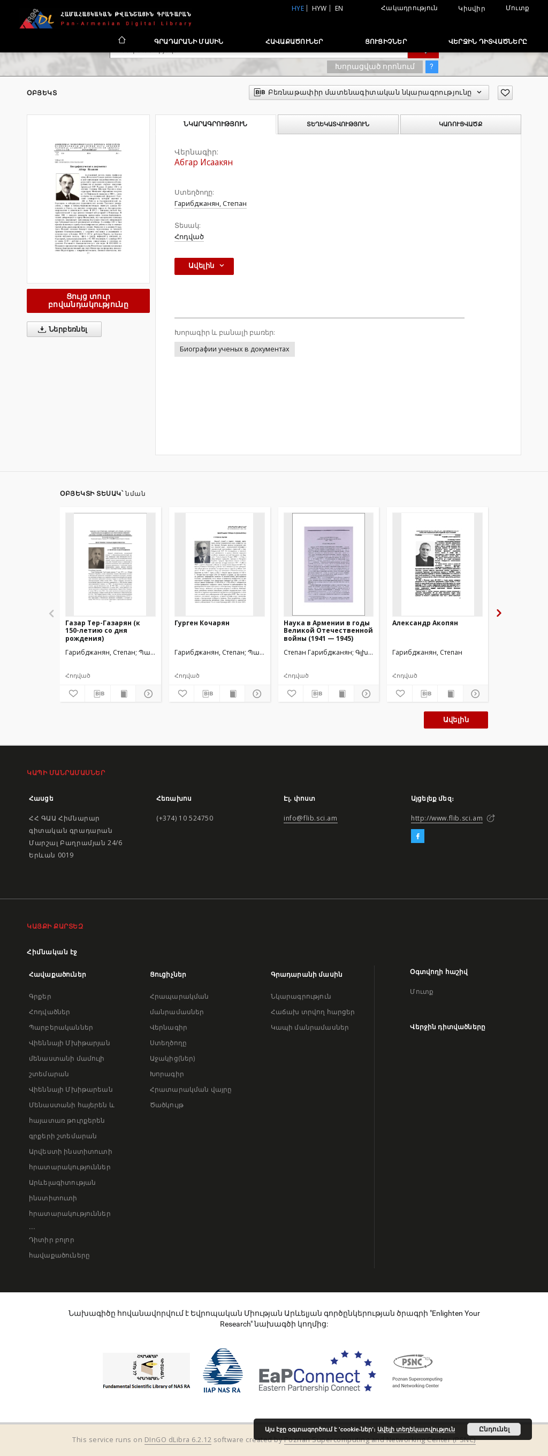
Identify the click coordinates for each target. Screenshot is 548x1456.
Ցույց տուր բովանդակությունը (88, 300)
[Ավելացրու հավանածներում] (505, 93)
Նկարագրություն (301, 996)
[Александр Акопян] (437, 564)
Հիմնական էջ (52, 951)
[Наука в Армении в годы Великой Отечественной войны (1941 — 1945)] (329, 564)
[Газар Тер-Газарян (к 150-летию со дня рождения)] (110, 564)
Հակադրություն (409, 7)
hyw (319, 8)
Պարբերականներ (61, 1027)
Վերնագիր (168, 1027)
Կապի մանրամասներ (310, 1027)
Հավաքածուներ (294, 41)
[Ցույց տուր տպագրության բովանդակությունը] (123, 694)
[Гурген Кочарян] (219, 564)
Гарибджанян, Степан (210, 203)
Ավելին (456, 720)
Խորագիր (167, 1073)
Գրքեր (40, 996)
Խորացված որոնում (375, 66)
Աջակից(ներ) (172, 1058)
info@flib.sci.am (311, 818)
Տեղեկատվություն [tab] (338, 124)
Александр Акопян (425, 622)
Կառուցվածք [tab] (460, 124)
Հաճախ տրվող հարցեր (313, 1011)
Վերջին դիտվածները (487, 41)
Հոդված (189, 236)
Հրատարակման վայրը (191, 1089)
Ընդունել (494, 1429)
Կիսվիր (471, 8)
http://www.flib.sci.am (447, 818)
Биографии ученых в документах (235, 349)
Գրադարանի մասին (189, 41)
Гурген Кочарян (202, 622)
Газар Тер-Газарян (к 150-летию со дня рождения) (102, 630)
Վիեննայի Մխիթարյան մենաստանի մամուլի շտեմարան (69, 1058)
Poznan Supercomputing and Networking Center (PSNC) (380, 1439)
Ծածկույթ (167, 1104)
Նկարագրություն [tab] (215, 124)
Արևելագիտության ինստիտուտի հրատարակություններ (70, 1198)
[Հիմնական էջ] (121, 41)
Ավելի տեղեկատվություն (416, 1429)
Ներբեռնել (61, 329)
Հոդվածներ (49, 1011)
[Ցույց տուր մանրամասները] (146, 694)
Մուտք (517, 7)
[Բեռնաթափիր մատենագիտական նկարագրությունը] (97, 694)
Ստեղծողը (168, 1042)
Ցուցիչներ (386, 41)
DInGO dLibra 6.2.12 (178, 1439)
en (339, 8)
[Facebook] (417, 836)
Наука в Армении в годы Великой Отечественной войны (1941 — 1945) (328, 630)
